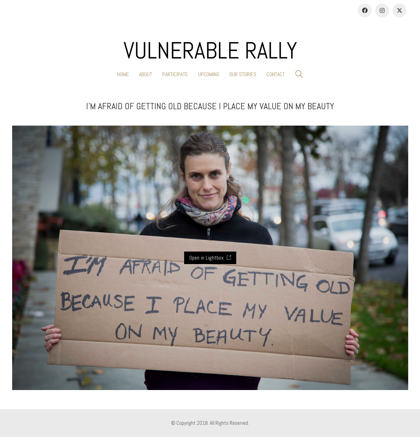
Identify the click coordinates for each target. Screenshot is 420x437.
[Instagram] (382, 10)
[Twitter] (399, 10)
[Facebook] (365, 10)
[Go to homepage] (210, 50)
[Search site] (299, 75)
